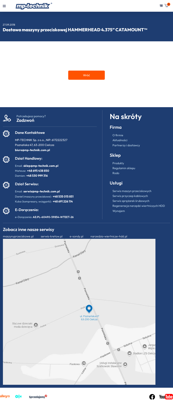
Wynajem (118, 211)
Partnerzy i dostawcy (126, 145)
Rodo (115, 173)
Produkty (118, 163)
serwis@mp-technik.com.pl (41, 191)
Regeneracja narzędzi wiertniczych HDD (138, 206)
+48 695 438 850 (38, 170)
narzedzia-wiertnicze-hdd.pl (109, 236)
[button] (166, 6)
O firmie (117, 135)
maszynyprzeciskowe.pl (18, 236)
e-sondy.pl (76, 236)
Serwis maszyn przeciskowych (131, 191)
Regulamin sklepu (123, 168)
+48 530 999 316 (37, 175)
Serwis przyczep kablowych (130, 196)
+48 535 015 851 (63, 196)
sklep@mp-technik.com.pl (40, 166)
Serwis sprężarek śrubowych (130, 201)
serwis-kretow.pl (51, 236)
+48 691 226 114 (63, 201)
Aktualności (119, 140)
